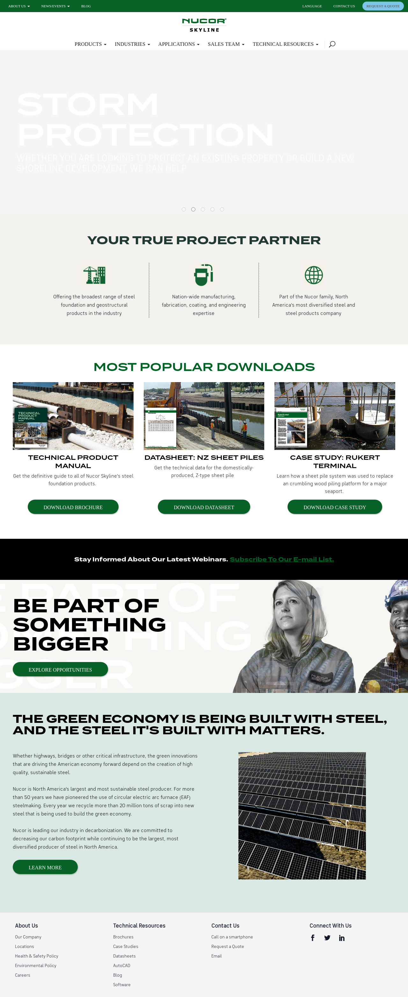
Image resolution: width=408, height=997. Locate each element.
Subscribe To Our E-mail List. (282, 559)
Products (88, 44)
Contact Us (344, 6)
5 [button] (223, 210)
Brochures (123, 937)
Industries (130, 44)
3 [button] (204, 210)
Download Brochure (73, 507)
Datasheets (124, 956)
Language (312, 6)
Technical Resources (283, 44)
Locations (24, 946)
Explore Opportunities (60, 670)
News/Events (53, 6)
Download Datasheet (204, 507)
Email (216, 956)
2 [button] (194, 210)
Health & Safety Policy (36, 956)
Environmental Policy (35, 966)
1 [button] (185, 210)
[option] (204, 132)
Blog (86, 6)
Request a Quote (383, 6)
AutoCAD (121, 966)
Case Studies (125, 946)
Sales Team (224, 44)
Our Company (28, 937)
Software (122, 985)
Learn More (45, 867)
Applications (176, 44)
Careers (22, 975)
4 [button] (213, 210)
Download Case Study (334, 507)
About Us (17, 6)
